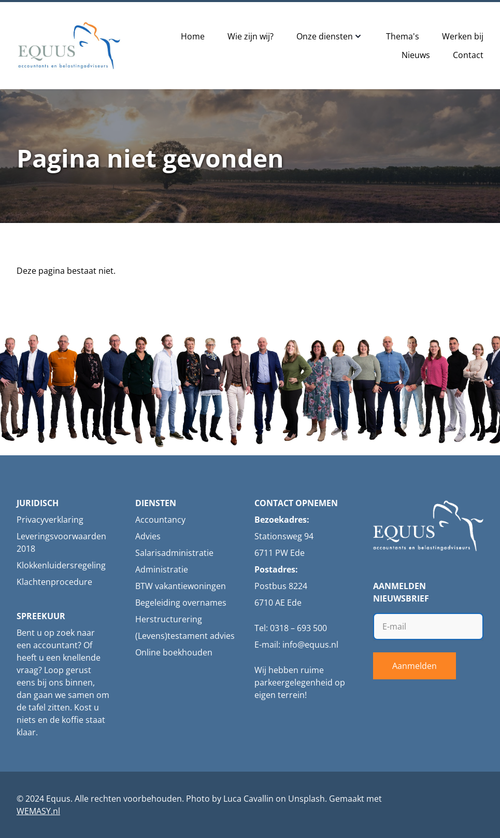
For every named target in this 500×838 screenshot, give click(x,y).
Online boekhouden (173, 652)
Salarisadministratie (174, 552)
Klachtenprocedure (54, 582)
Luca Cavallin (248, 798)
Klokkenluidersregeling (61, 565)
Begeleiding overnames (180, 602)
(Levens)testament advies (185, 635)
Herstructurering (168, 619)
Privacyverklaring (50, 519)
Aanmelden (414, 666)
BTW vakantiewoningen (180, 586)
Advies (148, 536)
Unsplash (306, 798)
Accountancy (160, 519)
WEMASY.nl (38, 811)
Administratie (161, 569)
